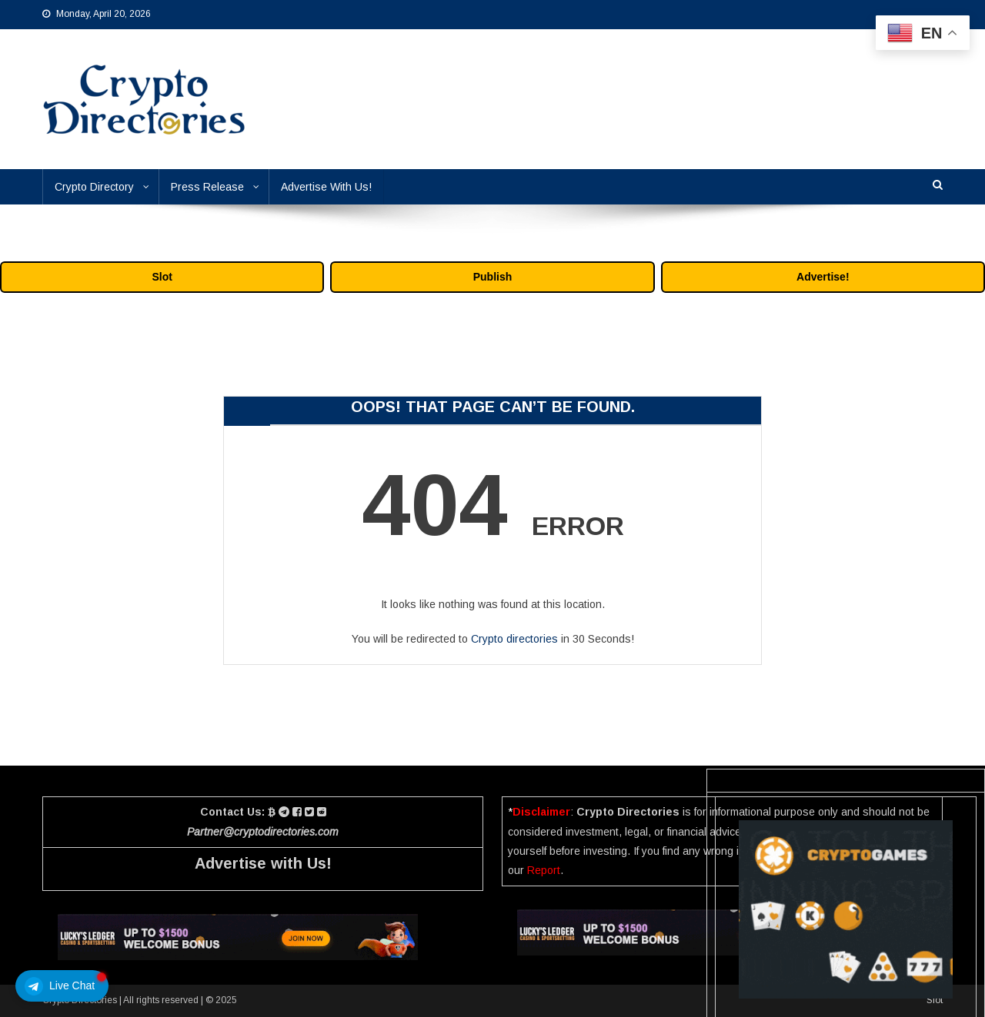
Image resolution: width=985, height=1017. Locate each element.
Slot (162, 277)
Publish (493, 277)
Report (543, 870)
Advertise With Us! (326, 187)
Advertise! (822, 277)
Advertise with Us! (263, 863)
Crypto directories (514, 639)
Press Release (207, 187)
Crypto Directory (94, 187)
